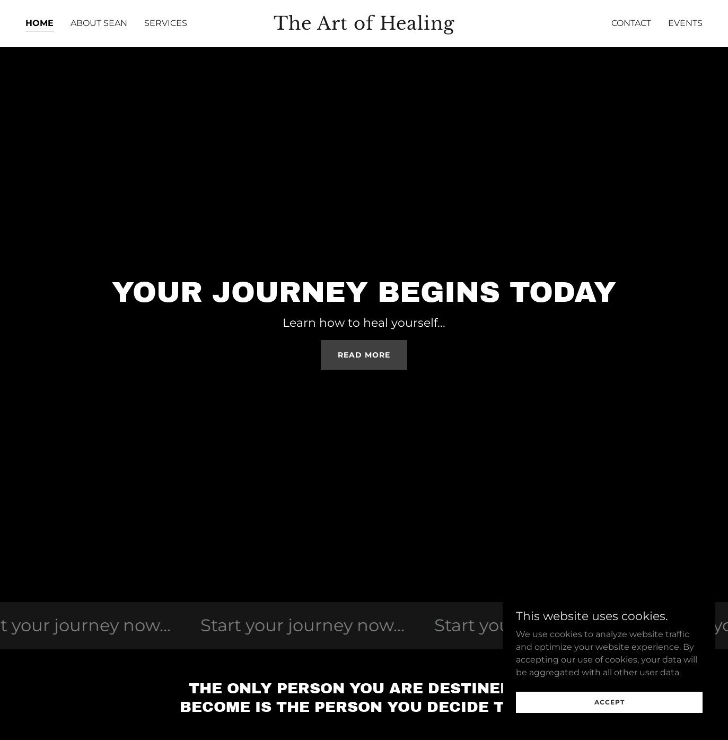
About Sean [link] (99, 23)
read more (364, 355)
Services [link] (165, 23)
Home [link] (39, 23)
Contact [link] (631, 23)
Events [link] (685, 23)
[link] (364, 27)
